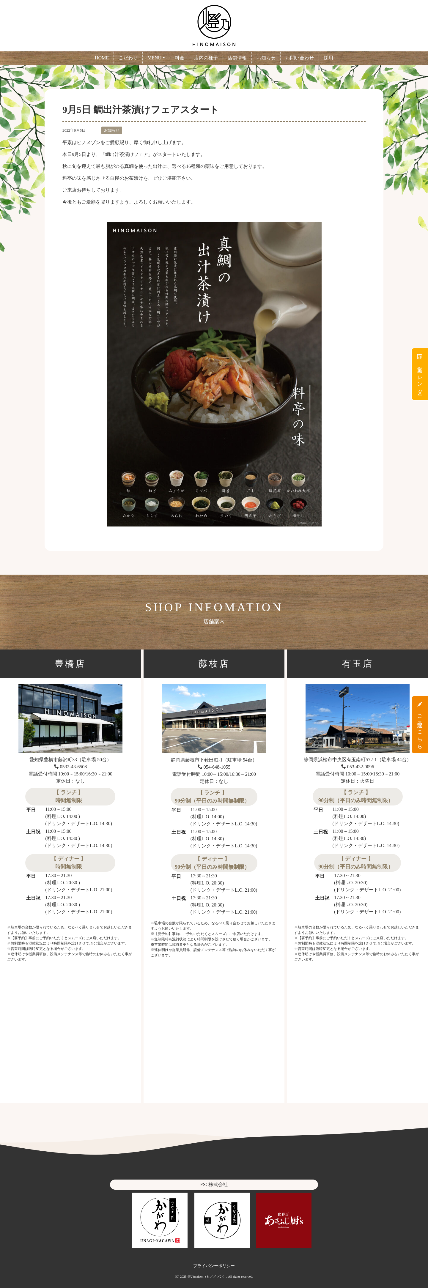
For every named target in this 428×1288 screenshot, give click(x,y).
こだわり (128, 57)
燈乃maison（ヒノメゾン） (207, 1276)
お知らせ (266, 57)
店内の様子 (206, 57)
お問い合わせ (299, 57)
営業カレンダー (420, 374)
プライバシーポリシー (214, 1265)
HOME (102, 57)
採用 (328, 57)
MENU (154, 57)
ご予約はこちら (420, 724)
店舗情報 (237, 57)
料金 (179, 57)
